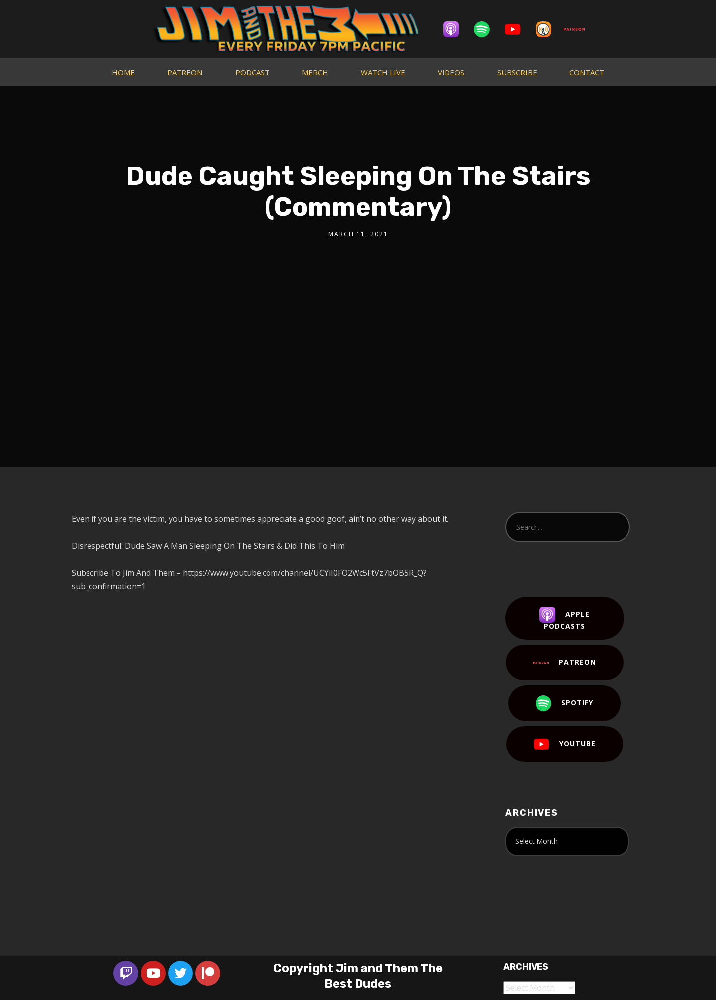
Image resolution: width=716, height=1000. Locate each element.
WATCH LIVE (383, 72)
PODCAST (252, 72)
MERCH (315, 72)
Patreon (564, 662)
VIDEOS (451, 72)
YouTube (565, 744)
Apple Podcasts (564, 619)
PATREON (184, 72)
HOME (123, 72)
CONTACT (586, 72)
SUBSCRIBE (517, 72)
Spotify (564, 703)
